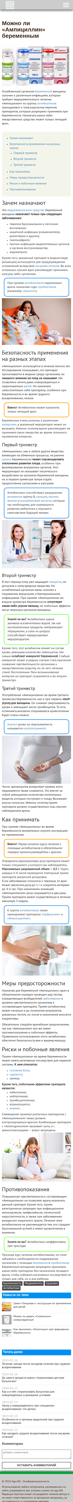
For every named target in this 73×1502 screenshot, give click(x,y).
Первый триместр (25, 153)
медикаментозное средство (26, 210)
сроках (6, 459)
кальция (41, 497)
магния (53, 497)
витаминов (14, 497)
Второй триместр (24, 159)
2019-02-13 (10, 1388)
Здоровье (52, 1283)
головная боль (19, 1070)
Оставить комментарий (36, 1465)
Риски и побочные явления (28, 183)
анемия (15, 1108)
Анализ (12, 724)
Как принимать (20, 172)
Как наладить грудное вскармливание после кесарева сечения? (36, 1435)
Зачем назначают (21, 138)
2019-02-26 (10, 1360)
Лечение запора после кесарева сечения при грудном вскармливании (36, 1366)
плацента (55, 582)
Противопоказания (23, 189)
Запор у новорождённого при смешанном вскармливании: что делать (28, 1407)
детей (28, 386)
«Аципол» (29, 291)
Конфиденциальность (36, 1481)
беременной (43, 91)
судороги (16, 1074)
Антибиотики (11, 1288)
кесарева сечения (47, 266)
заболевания (52, 998)
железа (12, 501)
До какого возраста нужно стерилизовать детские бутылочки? (33, 1380)
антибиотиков (46, 103)
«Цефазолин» (51, 914)
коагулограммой (34, 728)
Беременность (12, 1283)
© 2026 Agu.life (11, 1481)
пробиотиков (47, 287)
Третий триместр (24, 165)
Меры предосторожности (27, 177)
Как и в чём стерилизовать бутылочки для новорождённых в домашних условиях (28, 1394)
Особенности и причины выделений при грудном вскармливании (33, 1421)
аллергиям (9, 424)
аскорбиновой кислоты (36, 501)
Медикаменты (33, 1283)
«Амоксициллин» (18, 918)
